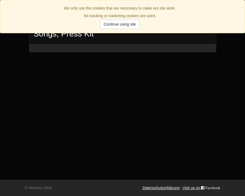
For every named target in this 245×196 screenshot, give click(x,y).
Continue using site (120, 24)
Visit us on (201, 188)
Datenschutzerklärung (160, 188)
